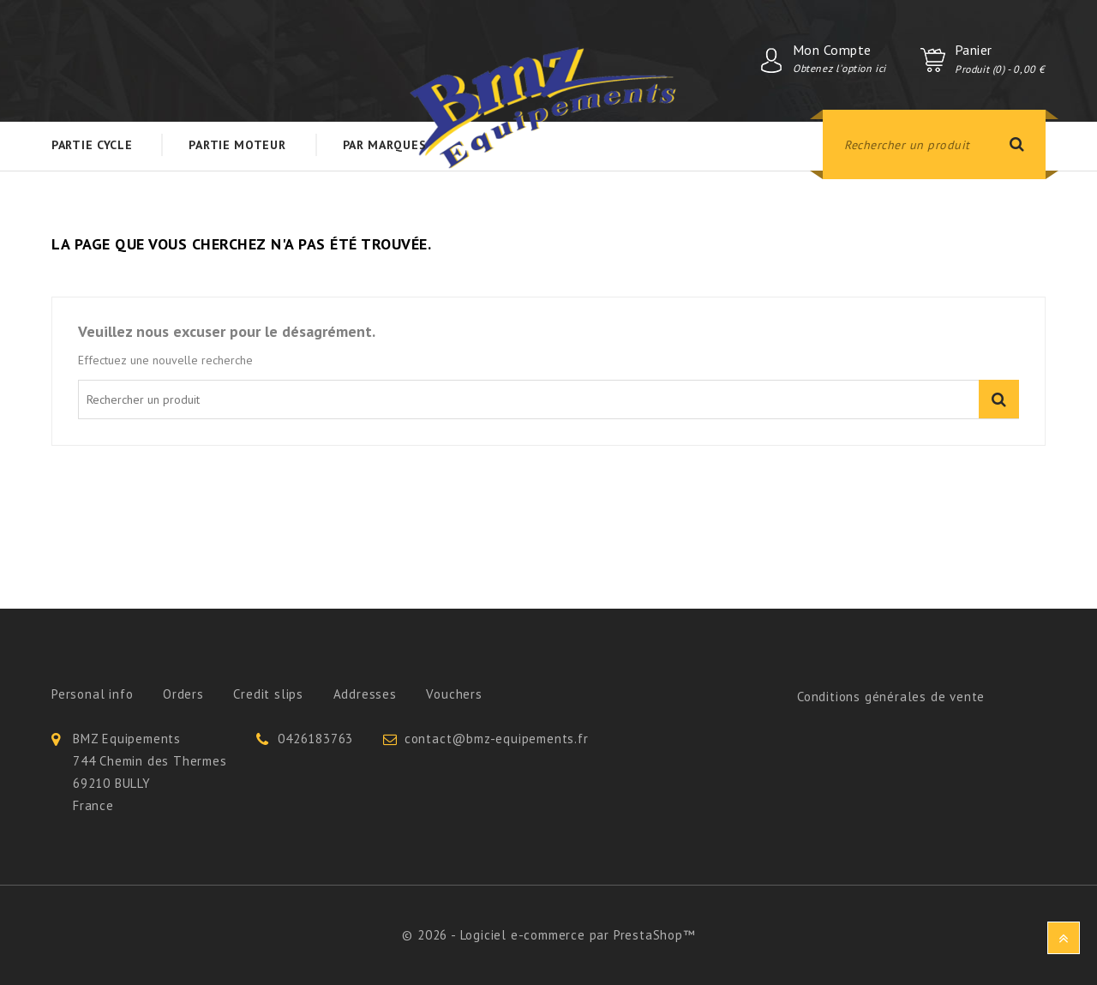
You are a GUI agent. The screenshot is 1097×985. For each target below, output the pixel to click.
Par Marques (385, 145)
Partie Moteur (237, 145)
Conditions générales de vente (891, 696)
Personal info (92, 694)
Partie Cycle (91, 145)
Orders (183, 694)
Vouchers (454, 694)
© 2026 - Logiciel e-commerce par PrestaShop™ (548, 935)
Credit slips (268, 694)
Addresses (365, 694)
